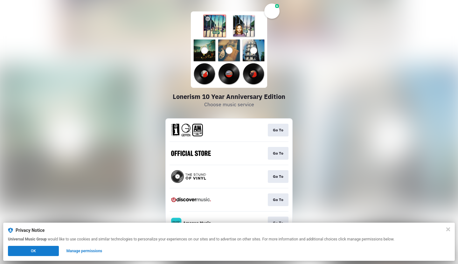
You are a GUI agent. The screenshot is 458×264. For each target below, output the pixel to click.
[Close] (448, 229)
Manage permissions (84, 251)
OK (33, 251)
